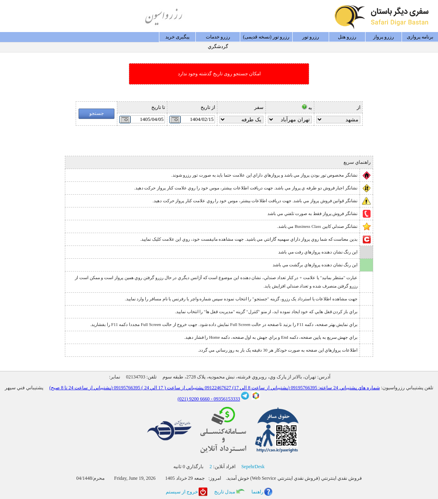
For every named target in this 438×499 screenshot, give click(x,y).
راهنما (257, 492)
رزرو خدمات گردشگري (218, 38)
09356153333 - (225, 399)
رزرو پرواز (383, 37)
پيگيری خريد (177, 37)
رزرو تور (310, 37)
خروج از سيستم (182, 492)
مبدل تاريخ (224, 492)
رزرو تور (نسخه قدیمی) (266, 37)
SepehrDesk (253, 466)
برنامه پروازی (420, 37)
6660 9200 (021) (194, 399)
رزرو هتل (347, 37)
